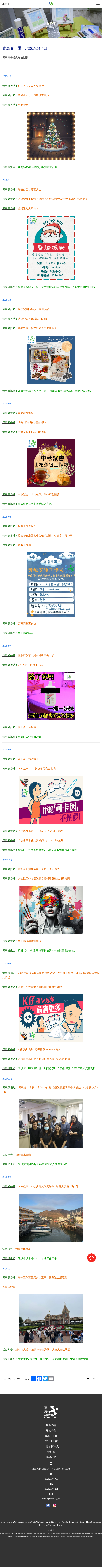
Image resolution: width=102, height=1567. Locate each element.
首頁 (46, 26)
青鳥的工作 (51, 1436)
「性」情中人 (51, 1446)
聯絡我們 (51, 1457)
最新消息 (51, 1425)
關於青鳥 (51, 1430)
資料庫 (55, 26)
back (91, 1378)
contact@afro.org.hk (51, 1499)
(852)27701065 (51, 1479)
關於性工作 (51, 1441)
